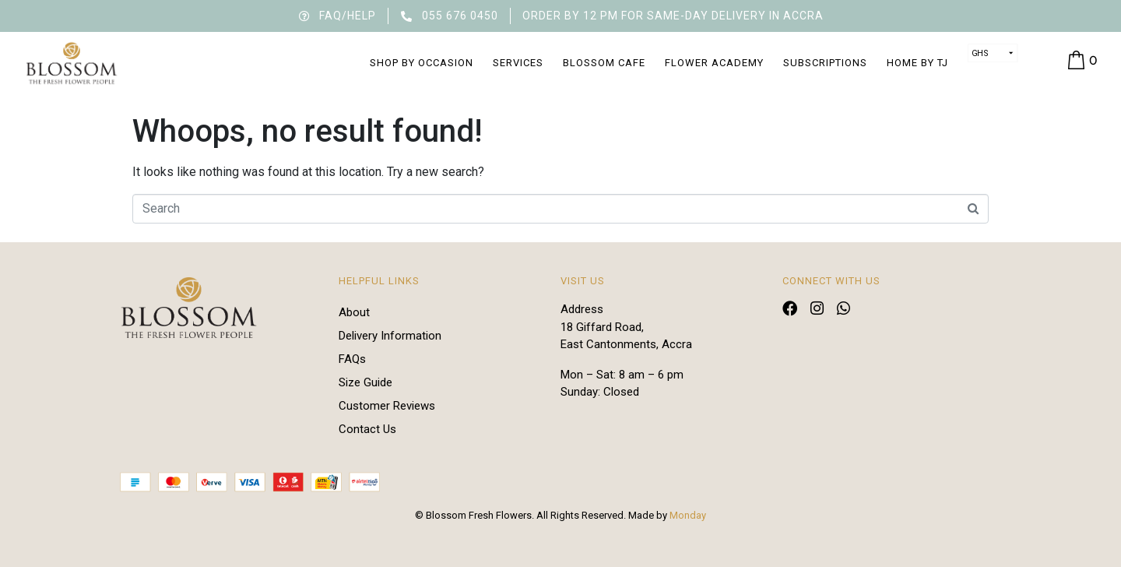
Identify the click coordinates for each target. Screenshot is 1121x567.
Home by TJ (917, 63)
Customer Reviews (387, 406)
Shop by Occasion (421, 63)
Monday (687, 515)
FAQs (352, 359)
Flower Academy (714, 63)
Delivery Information (390, 336)
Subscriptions (825, 63)
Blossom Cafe (604, 63)
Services (518, 63)
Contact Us (367, 429)
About (354, 312)
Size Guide (365, 382)
